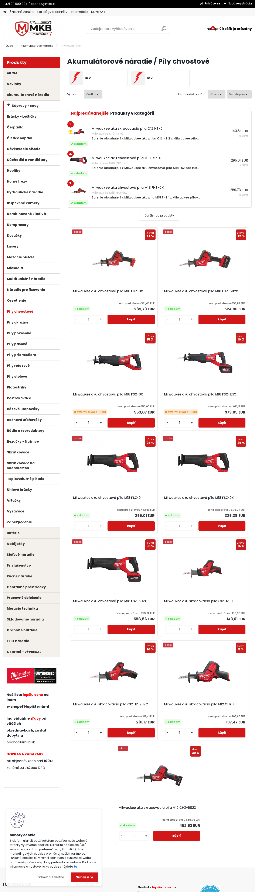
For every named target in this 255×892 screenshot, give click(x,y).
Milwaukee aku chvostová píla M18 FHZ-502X (158, 295)
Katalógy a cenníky (52, 12)
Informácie (79, 12)
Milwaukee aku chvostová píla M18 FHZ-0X (97, 295)
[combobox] (216, 94)
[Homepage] (4, 12)
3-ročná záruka (22, 12)
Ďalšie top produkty (159, 216)
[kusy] (81, 324)
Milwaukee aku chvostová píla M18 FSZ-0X (220, 403)
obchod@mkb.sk (21, 742)
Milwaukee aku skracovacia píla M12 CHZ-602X (187, 613)
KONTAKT (98, 12)
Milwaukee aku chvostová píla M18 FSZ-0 (158, 403)
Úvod (9, 46)
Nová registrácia (240, 3)
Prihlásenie (212, 3)
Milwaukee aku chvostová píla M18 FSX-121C (97, 401)
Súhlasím (84, 877)
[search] (164, 30)
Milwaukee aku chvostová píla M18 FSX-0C (220, 293)
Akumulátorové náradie (37, 46)
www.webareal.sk (144, 888)
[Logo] (32, 28)
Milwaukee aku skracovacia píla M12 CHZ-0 (125, 613)
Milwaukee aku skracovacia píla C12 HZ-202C (218, 510)
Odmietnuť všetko (50, 877)
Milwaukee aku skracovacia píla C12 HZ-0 (156, 510)
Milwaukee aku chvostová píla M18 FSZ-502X (97, 510)
